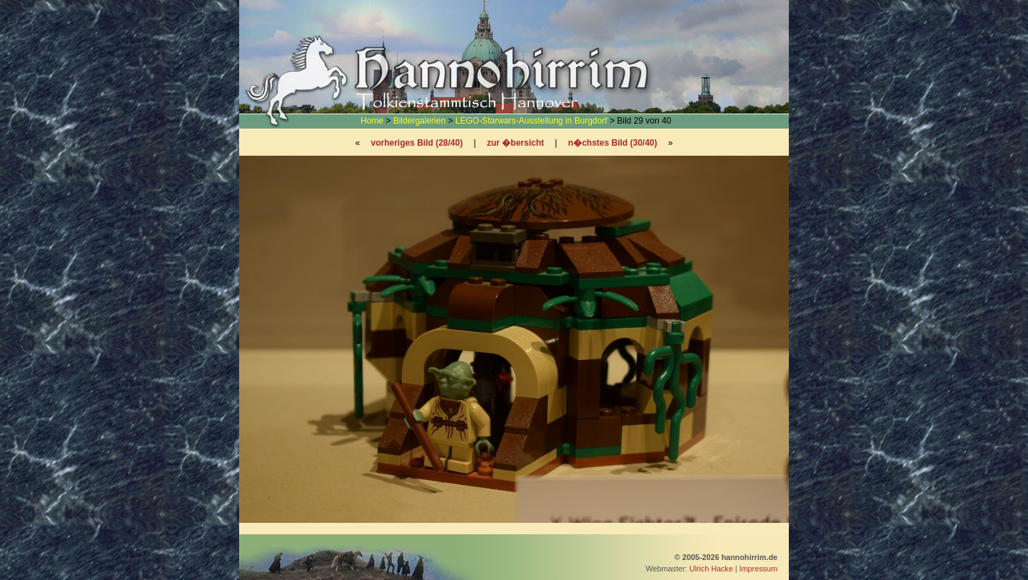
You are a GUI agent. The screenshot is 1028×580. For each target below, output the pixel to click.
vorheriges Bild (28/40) (417, 143)
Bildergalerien (419, 121)
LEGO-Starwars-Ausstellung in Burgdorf (531, 121)
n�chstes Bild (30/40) (612, 143)
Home (372, 121)
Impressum (758, 568)
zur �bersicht (515, 143)
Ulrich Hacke (711, 568)
